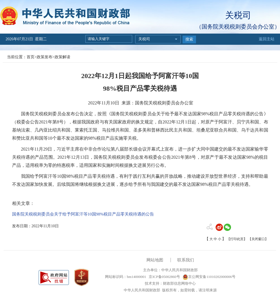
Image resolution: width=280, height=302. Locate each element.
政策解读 (62, 57)
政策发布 (44, 57)
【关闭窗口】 (258, 239)
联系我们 (185, 260)
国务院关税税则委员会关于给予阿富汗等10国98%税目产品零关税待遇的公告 (83, 214)
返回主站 (266, 39)
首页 (30, 57)
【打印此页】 (237, 239)
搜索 (189, 39)
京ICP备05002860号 (164, 277)
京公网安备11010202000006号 (209, 277)
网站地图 (154, 260)
